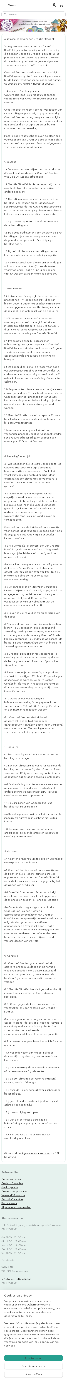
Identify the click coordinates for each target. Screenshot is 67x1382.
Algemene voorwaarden (35, 1153)
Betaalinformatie (12, 1199)
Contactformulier (12, 1183)
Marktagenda (9, 1187)
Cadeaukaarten (11, 1179)
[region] (33, 1324)
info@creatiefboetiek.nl (16, 1278)
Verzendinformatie (13, 1195)
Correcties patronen (14, 1191)
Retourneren (9, 1203)
